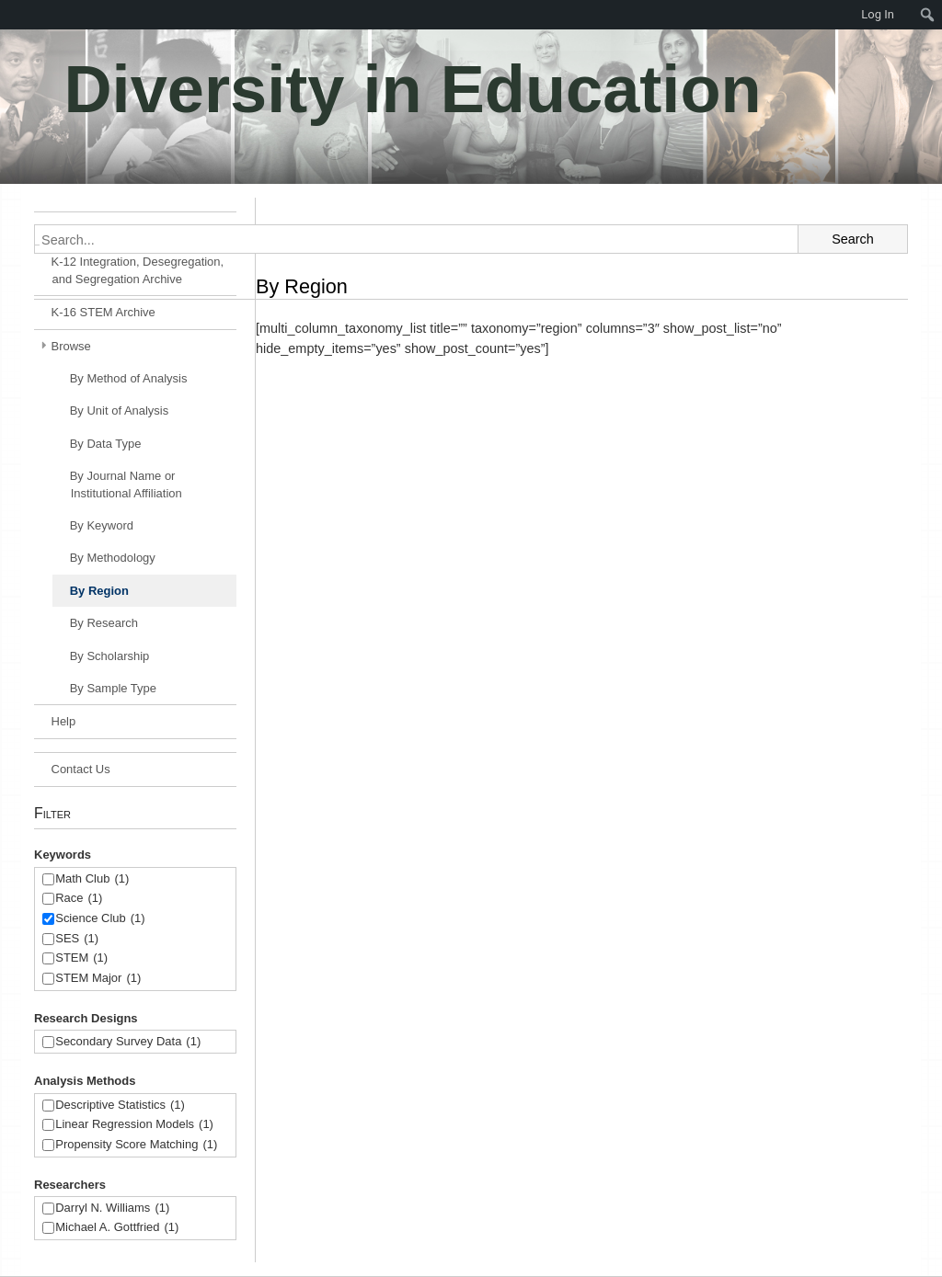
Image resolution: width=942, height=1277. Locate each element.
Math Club (92, 879)
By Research (104, 623)
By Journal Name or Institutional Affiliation (126, 484)
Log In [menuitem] (877, 14)
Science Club (99, 919)
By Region (99, 591)
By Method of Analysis (129, 378)
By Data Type (106, 443)
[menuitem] (9, 14)
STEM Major (98, 978)
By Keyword (101, 525)
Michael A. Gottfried (116, 1228)
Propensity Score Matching (136, 1145)
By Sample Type (113, 688)
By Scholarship (110, 656)
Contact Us (81, 769)
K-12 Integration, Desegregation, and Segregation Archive (138, 270)
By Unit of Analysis (119, 410)
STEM (81, 958)
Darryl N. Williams (112, 1208)
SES (76, 939)
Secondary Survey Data (128, 1042)
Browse (71, 346)
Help (64, 721)
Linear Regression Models (134, 1125)
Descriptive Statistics (120, 1105)
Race (78, 898)
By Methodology (112, 557)
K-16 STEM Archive (103, 312)
